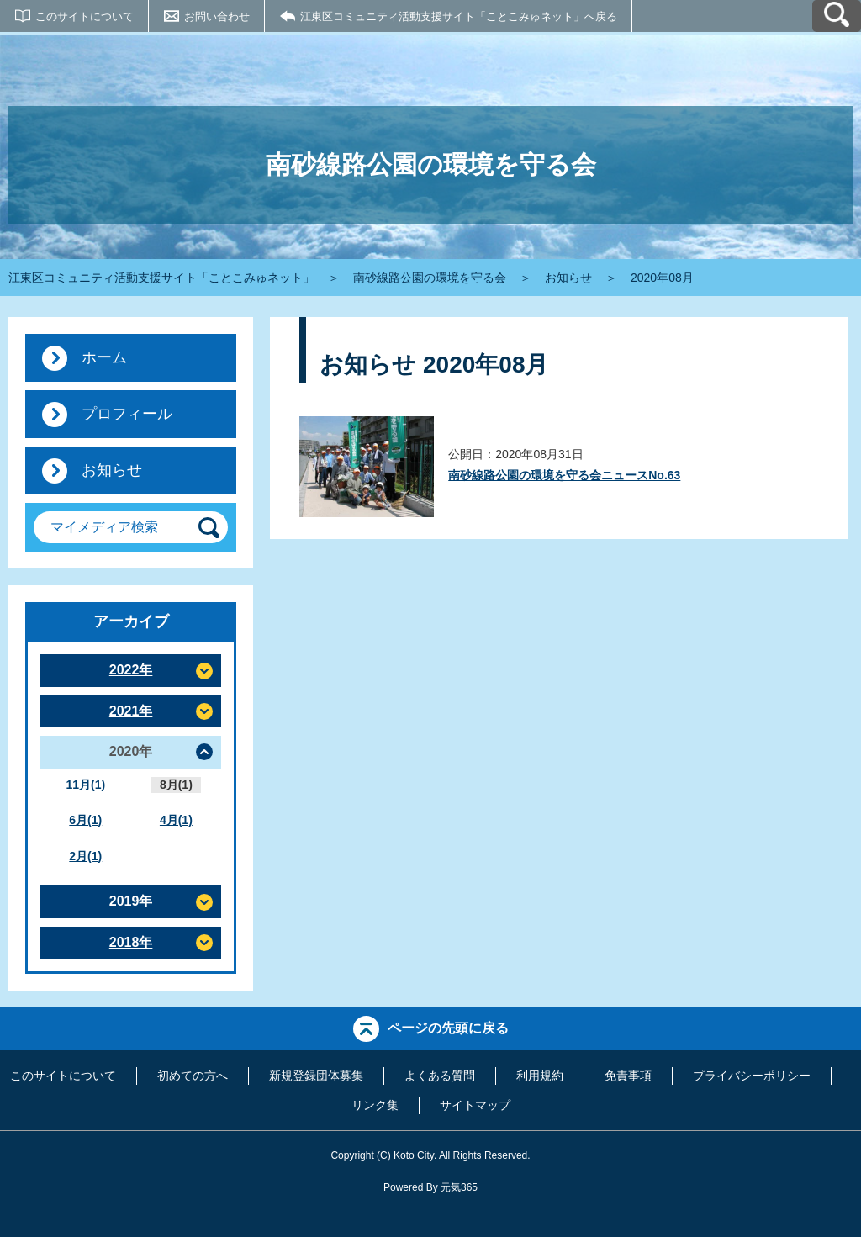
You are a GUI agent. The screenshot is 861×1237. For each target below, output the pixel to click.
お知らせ (568, 277)
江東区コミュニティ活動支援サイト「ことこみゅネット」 (161, 277)
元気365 (459, 1187)
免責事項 (628, 1075)
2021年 (131, 711)
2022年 (131, 670)
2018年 (131, 942)
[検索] (208, 527)
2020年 (131, 751)
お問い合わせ (217, 16)
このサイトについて (84, 16)
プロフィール (127, 413)
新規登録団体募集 (316, 1075)
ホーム (104, 357)
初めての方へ (192, 1075)
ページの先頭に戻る (448, 1028)
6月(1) (85, 820)
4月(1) (176, 820)
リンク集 (375, 1105)
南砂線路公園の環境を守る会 (429, 277)
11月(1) (85, 784)
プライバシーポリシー (752, 1075)
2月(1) (85, 856)
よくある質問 (439, 1075)
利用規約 (539, 1075)
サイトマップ (475, 1105)
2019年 (131, 901)
